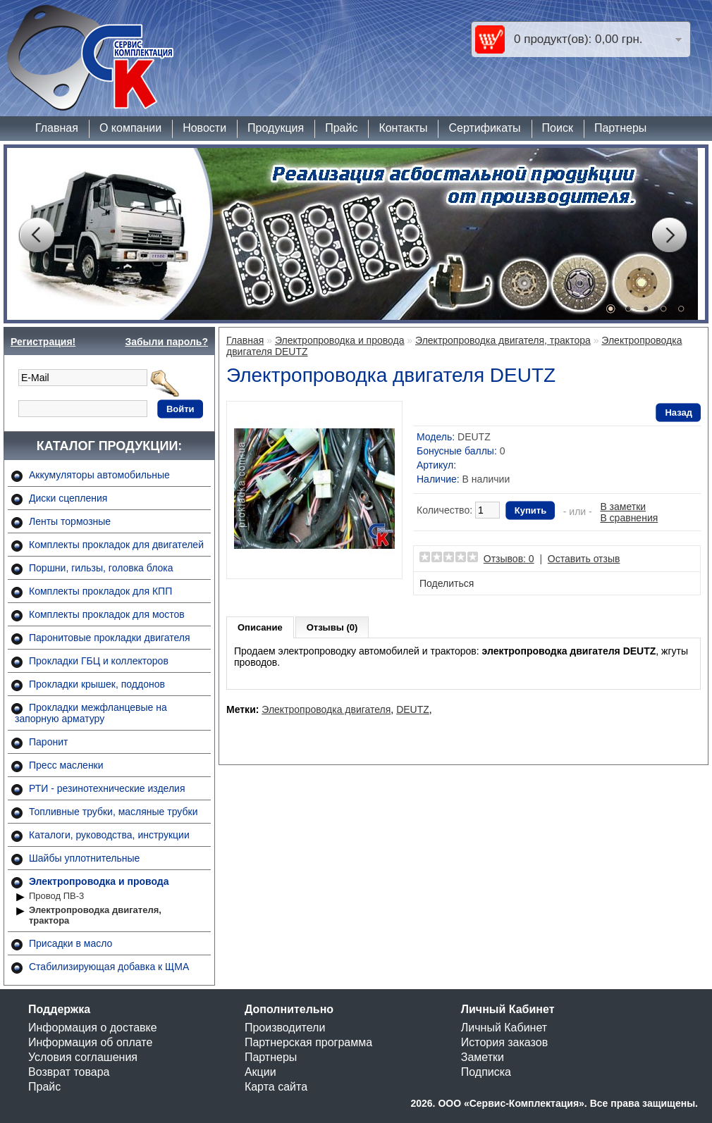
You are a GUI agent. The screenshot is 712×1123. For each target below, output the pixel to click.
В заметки (623, 506)
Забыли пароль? (166, 341)
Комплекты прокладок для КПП (100, 591)
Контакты (403, 128)
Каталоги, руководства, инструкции (109, 834)
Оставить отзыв (584, 558)
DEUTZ (412, 709)
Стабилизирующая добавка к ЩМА (109, 966)
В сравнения (629, 517)
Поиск (557, 128)
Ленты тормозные (70, 521)
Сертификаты (484, 128)
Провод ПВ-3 (56, 896)
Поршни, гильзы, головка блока (101, 567)
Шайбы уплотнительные (84, 858)
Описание (260, 627)
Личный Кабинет (504, 1028)
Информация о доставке (92, 1028)
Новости (204, 128)
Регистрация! (43, 341)
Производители (285, 1028)
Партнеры (620, 128)
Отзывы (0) (332, 627)
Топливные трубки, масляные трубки (113, 811)
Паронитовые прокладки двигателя (109, 637)
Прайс (341, 128)
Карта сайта (276, 1087)
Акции (260, 1072)
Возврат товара (69, 1072)
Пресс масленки (66, 765)
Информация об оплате (90, 1042)
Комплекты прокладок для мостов (107, 614)
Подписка (486, 1072)
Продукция (275, 128)
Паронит (48, 741)
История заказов (504, 1042)
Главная (56, 128)
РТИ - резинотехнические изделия (107, 788)
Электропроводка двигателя (326, 709)
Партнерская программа (308, 1042)
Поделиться (446, 583)
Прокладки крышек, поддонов (97, 684)
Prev (36, 235)
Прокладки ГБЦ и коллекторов (98, 660)
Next (669, 235)
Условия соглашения (82, 1057)
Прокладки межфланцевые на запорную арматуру (91, 713)
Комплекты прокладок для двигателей (116, 544)
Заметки (482, 1057)
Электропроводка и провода (99, 881)
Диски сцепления (68, 498)
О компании (130, 128)
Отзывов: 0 (509, 558)
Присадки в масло (70, 943)
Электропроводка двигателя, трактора (95, 915)
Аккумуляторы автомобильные (99, 474)
